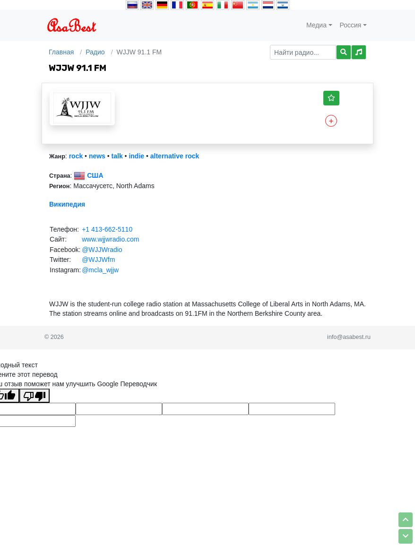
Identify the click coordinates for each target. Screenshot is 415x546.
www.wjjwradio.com (110, 239)
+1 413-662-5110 (107, 229)
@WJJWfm (98, 259)
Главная (61, 52)
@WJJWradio (102, 249)
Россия (351, 25)
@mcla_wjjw (100, 270)
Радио (95, 52)
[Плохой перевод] (34, 396)
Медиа (316, 25)
